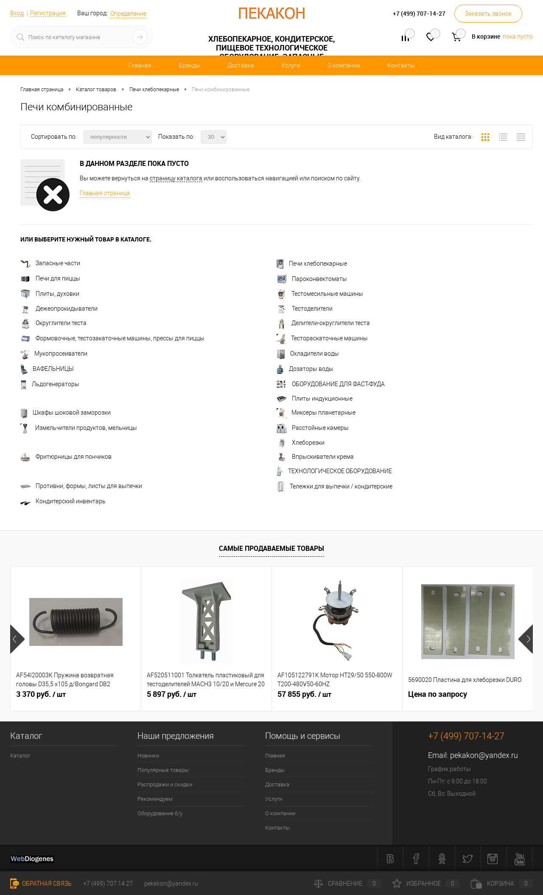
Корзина (502, 883)
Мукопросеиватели (53, 353)
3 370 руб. (41, 694)
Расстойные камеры (313, 427)
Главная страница (105, 193)
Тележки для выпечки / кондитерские (334, 486)
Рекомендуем (155, 799)
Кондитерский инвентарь (63, 501)
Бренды (189, 65)
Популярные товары (163, 770)
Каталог (20, 755)
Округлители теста (53, 323)
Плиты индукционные (315, 398)
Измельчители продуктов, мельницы (78, 427)
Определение (128, 13)
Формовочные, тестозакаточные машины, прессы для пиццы (112, 338)
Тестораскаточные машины (322, 338)
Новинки (148, 755)
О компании (343, 65)
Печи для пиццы (50, 278)
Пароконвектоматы (312, 278)
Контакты (401, 65)
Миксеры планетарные (316, 412)
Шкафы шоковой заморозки (65, 412)
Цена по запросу (437, 694)
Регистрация (48, 13)
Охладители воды (308, 353)
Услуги (290, 65)
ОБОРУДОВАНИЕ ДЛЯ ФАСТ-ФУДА (331, 384)
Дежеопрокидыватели (59, 308)
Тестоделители (305, 308)
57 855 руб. (304, 694)
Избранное (425, 883)
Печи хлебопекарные (312, 263)
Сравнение (347, 883)
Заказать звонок (488, 13)
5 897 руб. (171, 694)
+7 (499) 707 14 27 (108, 883)
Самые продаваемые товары (271, 548)
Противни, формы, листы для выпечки (81, 486)
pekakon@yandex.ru (484, 755)
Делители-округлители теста (323, 323)
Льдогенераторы (49, 384)
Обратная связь (41, 883)
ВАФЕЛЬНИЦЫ (47, 368)
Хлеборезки (301, 442)
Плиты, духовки (49, 293)
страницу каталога (176, 178)
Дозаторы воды (305, 368)
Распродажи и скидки (164, 784)
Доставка (240, 65)
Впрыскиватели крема (315, 456)
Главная (140, 65)
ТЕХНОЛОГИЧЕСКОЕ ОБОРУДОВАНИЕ (334, 471)
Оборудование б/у (159, 813)
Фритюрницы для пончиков (66, 456)
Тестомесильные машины (320, 293)
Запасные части (50, 263)
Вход (17, 13)
